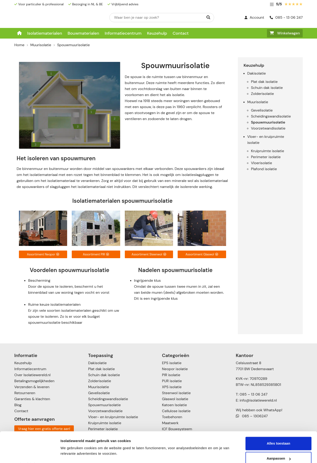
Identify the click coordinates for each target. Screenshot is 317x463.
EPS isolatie (171, 362)
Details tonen (71, 454)
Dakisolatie (256, 73)
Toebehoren (172, 417)
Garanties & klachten (32, 398)
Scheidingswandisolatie (271, 116)
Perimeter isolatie (266, 156)
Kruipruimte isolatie (267, 150)
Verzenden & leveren (31, 386)
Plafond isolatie (264, 168)
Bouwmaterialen (83, 33)
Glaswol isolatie (175, 398)
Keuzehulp (157, 33)
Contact (180, 33)
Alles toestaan (278, 431)
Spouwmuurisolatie (268, 122)
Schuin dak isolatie (267, 87)
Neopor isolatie (175, 368)
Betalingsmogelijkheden (34, 380)
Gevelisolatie (262, 110)
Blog (17, 404)
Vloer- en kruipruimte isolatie (113, 417)
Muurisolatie (40, 44)
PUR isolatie (172, 380)
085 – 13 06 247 (253, 394)
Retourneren (24, 392)
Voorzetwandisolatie (268, 128)
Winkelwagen (285, 33)
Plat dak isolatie (264, 81)
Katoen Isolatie (174, 404)
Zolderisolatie (262, 93)
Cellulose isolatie (176, 411)
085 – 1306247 (252, 416)
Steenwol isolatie (176, 392)
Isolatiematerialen (44, 33)
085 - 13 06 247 (286, 17)
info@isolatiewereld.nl (258, 400)
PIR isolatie (171, 374)
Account (254, 17)
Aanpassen (279, 446)
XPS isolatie (172, 386)
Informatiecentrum (123, 33)
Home (19, 44)
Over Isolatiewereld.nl (32, 374)
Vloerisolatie (261, 162)
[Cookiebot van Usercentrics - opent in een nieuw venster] (30, 454)
